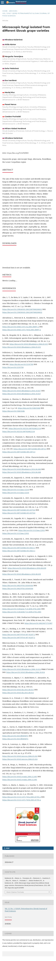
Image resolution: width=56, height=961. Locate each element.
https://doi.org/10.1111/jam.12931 (31, 530)
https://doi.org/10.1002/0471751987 (38, 623)
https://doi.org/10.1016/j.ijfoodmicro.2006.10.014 (21, 669)
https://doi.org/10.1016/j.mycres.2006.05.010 (20, 756)
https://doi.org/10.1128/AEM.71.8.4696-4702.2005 (21, 612)
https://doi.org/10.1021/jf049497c (15, 736)
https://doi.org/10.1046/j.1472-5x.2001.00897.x (20, 327)
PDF (8, 848)
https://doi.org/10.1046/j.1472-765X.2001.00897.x (21, 330)
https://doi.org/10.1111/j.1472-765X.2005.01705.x (21, 800)
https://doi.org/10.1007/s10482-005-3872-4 (29, 449)
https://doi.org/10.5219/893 (17, 153)
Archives (13, 11)
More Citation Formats (15, 892)
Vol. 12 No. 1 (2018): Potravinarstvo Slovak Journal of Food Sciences (26, 14)
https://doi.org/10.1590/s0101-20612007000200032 (22, 309)
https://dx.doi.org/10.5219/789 (21, 364)
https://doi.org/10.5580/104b (29, 408)
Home (5, 11)
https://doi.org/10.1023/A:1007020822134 (25, 428)
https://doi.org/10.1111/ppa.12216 (15, 489)
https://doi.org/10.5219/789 (13, 367)
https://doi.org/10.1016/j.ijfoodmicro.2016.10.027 (21, 391)
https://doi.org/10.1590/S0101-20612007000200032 (22, 312)
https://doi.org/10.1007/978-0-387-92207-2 (18, 634)
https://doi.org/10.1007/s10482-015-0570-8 (18, 510)
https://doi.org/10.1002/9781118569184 (17, 585)
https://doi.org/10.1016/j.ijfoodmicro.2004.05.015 (29, 344)
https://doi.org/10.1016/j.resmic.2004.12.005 (19, 776)
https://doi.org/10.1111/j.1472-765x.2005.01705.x (21, 797)
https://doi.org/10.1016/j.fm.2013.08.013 (18, 690)
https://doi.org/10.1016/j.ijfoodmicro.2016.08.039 (27, 568)
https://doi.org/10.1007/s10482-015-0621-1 (18, 548)
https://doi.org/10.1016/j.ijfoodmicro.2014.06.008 (21, 469)
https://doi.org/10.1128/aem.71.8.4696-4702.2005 (21, 609)
